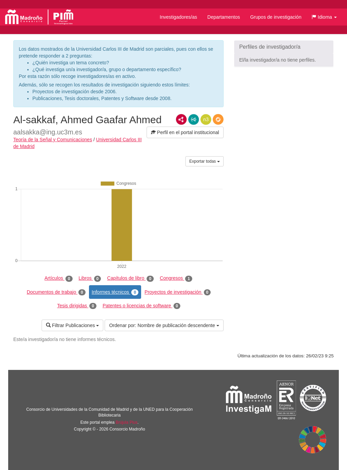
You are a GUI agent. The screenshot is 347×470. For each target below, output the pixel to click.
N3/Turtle (205, 119)
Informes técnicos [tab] (115, 292)
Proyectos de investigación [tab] (178, 292)
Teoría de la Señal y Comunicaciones (52, 139)
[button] (324, 17)
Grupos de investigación (275, 17)
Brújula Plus (126, 422)
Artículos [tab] (59, 278)
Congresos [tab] (176, 278)
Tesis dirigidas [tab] (76, 306)
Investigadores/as (178, 17)
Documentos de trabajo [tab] (56, 292)
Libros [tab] (90, 278)
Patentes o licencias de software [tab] (141, 306)
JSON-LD (193, 119)
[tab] (283, 46)
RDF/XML (181, 119)
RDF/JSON (218, 119)
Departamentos (223, 17)
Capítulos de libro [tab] (130, 278)
